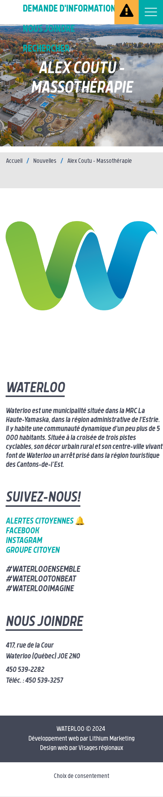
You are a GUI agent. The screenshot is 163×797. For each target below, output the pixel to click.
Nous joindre (49, 29)
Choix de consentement (81, 776)
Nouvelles (44, 161)
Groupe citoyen (32, 550)
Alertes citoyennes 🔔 (45, 521)
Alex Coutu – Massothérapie (99, 161)
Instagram (24, 541)
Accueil (14, 161)
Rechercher (46, 49)
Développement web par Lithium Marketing (81, 739)
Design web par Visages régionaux (81, 748)
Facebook (22, 531)
